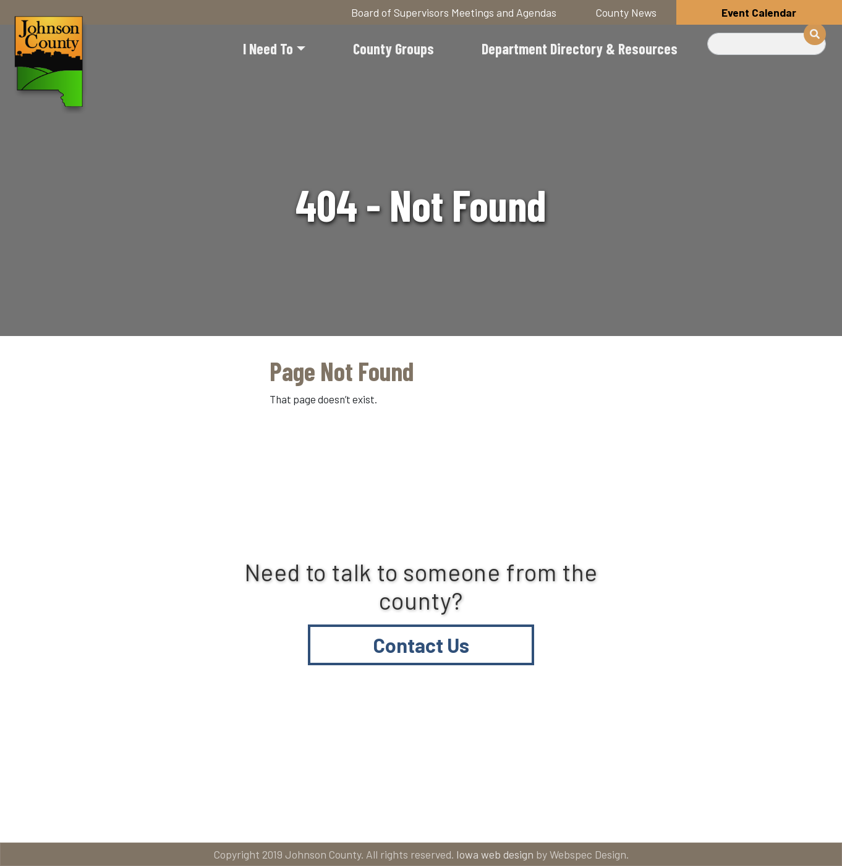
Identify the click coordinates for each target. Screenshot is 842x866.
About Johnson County (291, 768)
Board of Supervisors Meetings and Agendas (453, 12)
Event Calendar (758, 12)
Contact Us (421, 645)
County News (626, 12)
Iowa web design (495, 854)
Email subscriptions (582, 768)
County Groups (393, 48)
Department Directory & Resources (580, 48)
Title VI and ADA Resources (100, 768)
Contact (440, 768)
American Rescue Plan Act (98, 817)
